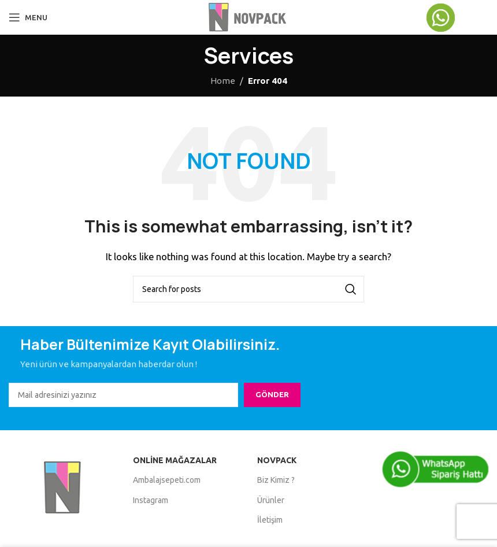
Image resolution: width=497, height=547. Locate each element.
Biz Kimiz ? (276, 480)
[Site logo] (248, 16)
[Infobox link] (456, 18)
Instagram (150, 500)
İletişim (270, 519)
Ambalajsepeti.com (167, 480)
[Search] (248, 289)
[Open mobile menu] (28, 17)
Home (222, 81)
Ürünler (270, 500)
